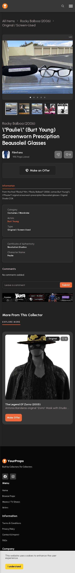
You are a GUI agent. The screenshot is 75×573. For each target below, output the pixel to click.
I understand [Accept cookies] (14, 566)
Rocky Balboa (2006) (18, 123)
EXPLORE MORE (11, 322)
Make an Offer (37, 170)
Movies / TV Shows (11, 502)
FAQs (4, 540)
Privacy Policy (8, 529)
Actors (5, 507)
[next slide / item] (71, 67)
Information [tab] (8, 185)
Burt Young (13, 221)
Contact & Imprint (10, 534)
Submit (66, 285)
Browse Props (8, 496)
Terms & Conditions (11, 523)
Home (5, 490)
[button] (30, 97)
